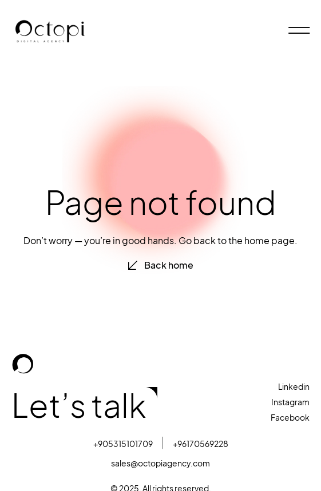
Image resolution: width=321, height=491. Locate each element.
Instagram (290, 402)
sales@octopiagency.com (160, 463)
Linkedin (294, 387)
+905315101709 (123, 444)
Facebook (290, 417)
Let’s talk (78, 405)
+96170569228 (200, 444)
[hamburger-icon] (297, 31)
